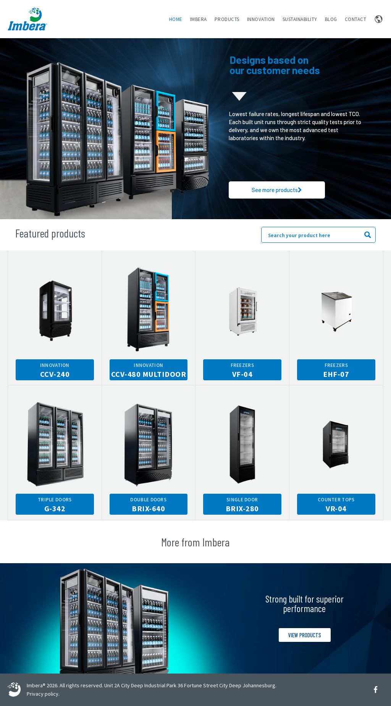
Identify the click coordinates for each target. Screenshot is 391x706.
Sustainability (300, 19)
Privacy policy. (43, 693)
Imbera (198, 19)
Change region (378, 19)
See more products (277, 189)
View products (304, 635)
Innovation (261, 19)
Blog (331, 19)
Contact (356, 19)
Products (227, 19)
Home (176, 19)
